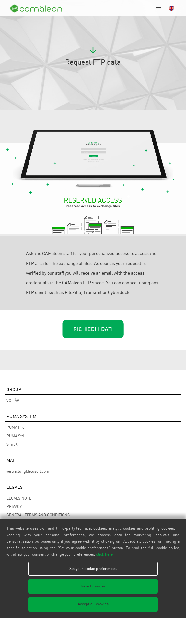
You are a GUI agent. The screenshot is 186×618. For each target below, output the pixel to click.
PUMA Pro (15, 427)
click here (104, 554)
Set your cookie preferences (93, 568)
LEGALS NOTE (18, 498)
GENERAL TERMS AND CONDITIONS (38, 515)
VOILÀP (12, 400)
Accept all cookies (93, 603)
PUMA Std (15, 435)
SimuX (12, 444)
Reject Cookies (93, 586)
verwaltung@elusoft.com (27, 471)
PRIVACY (14, 506)
